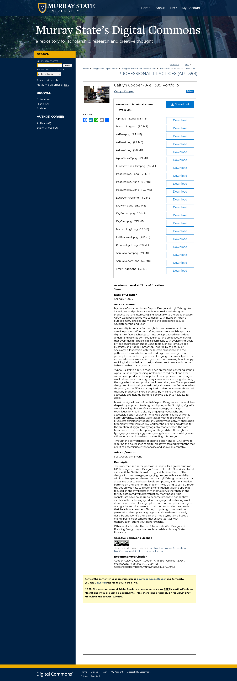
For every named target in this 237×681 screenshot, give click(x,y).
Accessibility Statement (138, 672)
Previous (174, 64)
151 (194, 68)
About (94, 672)
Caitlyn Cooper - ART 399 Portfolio (146, 85)
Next (187, 64)
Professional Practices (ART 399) (174, 68)
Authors (41, 108)
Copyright (95, 676)
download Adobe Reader (151, 579)
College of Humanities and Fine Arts (138, 68)
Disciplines (43, 104)
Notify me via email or (53, 84)
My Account (117, 672)
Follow (190, 91)
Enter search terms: (48, 60)
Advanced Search (47, 80)
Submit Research (47, 127)
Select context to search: (51, 69)
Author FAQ (44, 123)
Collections (43, 99)
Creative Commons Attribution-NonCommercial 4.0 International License (150, 550)
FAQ (104, 672)
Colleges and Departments (105, 68)
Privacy (84, 676)
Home (86, 68)
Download (180, 104)
